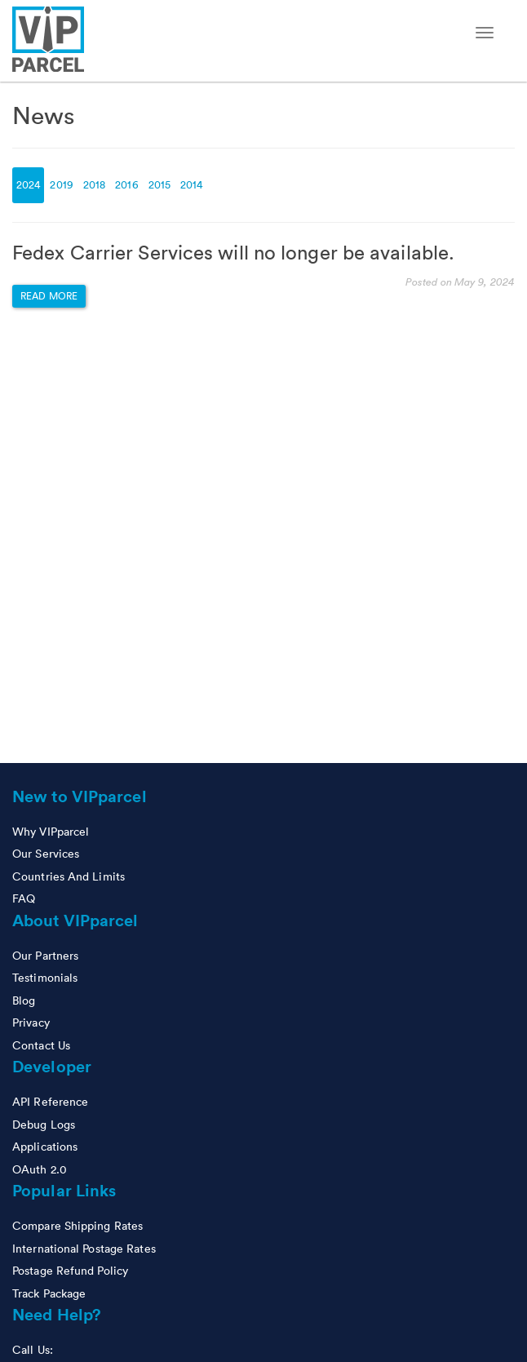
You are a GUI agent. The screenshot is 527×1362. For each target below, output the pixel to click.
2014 (191, 185)
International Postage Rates (84, 1248)
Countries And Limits (68, 876)
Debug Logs (43, 1124)
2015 (159, 185)
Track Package (49, 1293)
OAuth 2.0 (39, 1169)
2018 (94, 185)
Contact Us (41, 1045)
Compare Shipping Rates (77, 1225)
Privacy (31, 1022)
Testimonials (45, 977)
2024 (28, 185)
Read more (49, 296)
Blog (23, 1000)
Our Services (45, 853)
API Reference (50, 1101)
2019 (61, 185)
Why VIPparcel (50, 831)
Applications (45, 1146)
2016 (126, 185)
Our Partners (45, 955)
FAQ (23, 898)
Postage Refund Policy (70, 1270)
